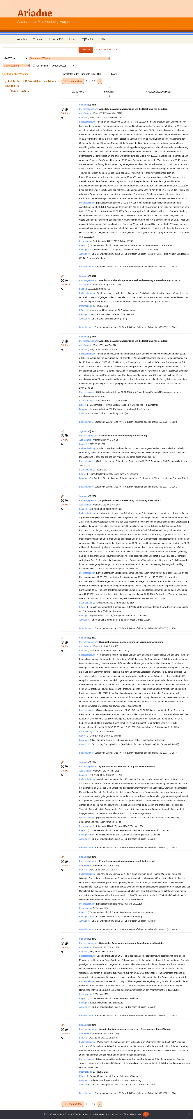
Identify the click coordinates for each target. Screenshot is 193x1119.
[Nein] (189, 1114)
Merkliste (88, 39)
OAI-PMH (65, 113)
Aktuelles (22, 39)
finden (86, 49)
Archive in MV (55, 39)
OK (145, 1114)
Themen (37, 39)
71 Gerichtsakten (72, 81)
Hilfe (103, 39)
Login (72, 39)
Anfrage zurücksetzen (106, 49)
